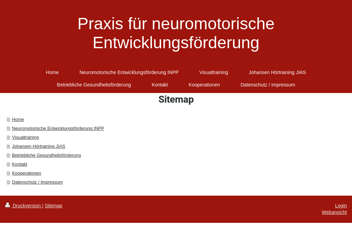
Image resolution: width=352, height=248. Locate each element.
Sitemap (53, 205)
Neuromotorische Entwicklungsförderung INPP (58, 128)
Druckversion (23, 205)
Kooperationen (26, 173)
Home (18, 119)
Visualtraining (25, 137)
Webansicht (334, 212)
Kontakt (19, 164)
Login (341, 205)
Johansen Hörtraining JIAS (38, 146)
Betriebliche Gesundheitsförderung (46, 155)
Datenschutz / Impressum (37, 182)
